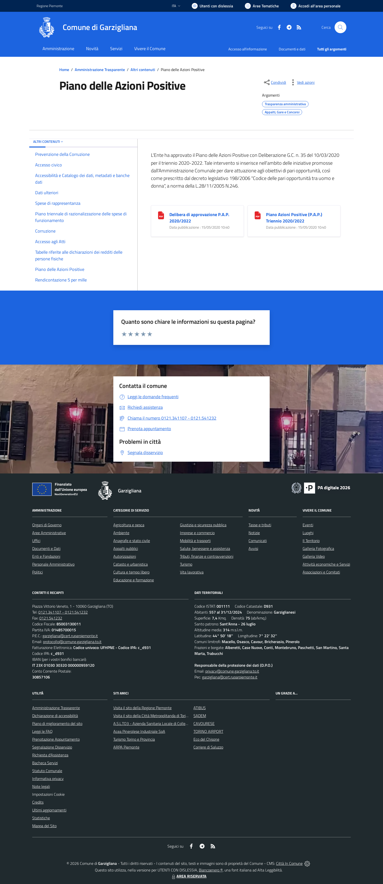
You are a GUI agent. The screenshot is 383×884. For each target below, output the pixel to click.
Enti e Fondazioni (46, 556)
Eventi (308, 525)
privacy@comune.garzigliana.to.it (232, 671)
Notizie (254, 533)
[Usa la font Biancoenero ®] (212, 6)
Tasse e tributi (260, 525)
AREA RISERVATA (188, 876)
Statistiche (41, 818)
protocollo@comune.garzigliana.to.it (72, 642)
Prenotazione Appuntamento (56, 739)
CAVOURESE (204, 723)
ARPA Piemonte (126, 747)
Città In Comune (289, 863)
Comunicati (258, 541)
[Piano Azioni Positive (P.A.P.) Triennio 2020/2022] (258, 214)
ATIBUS (199, 708)
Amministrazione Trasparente (100, 70)
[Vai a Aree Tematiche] (262, 6)
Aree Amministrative (49, 533)
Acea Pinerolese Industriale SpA (139, 731)
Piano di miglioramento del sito (57, 723)
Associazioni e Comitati (321, 572)
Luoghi (308, 533)
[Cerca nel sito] (340, 27)
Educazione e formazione (133, 580)
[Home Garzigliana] (87, 27)
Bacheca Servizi (45, 763)
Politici (37, 572)
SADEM (199, 716)
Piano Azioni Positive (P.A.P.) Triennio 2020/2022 (294, 217)
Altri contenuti (143, 70)
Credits (38, 802)
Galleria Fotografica (318, 548)
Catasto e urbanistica (130, 564)
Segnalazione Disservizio (52, 747)
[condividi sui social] (274, 82)
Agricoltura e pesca (128, 525)
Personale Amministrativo (53, 564)
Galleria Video (314, 556)
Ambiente (121, 533)
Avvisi (253, 548)
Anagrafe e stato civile (131, 541)
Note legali (41, 786)
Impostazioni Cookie (48, 794)
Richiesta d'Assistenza (50, 755)
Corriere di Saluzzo (208, 747)
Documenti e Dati (46, 548)
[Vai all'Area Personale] (315, 6)
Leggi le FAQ (42, 731)
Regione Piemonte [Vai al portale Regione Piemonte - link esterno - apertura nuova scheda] (50, 5)
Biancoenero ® (211, 870)
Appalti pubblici (125, 548)
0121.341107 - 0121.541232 (63, 612)
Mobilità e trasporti (195, 541)
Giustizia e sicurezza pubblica (203, 525)
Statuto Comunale (47, 771)
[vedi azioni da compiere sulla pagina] (302, 82)
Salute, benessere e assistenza (205, 548)
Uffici (36, 541)
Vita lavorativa (192, 572)
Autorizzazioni (124, 556)
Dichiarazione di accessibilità (55, 716)
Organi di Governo (46, 525)
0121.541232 (50, 618)
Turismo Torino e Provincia (134, 739)
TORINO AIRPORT (208, 731)
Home (64, 70)
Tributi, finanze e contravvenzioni (206, 556)
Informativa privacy (48, 778)
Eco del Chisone (206, 739)
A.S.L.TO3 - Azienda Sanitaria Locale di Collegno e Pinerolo (161, 723)
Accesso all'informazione (247, 49)
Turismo (186, 564)
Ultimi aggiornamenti (49, 810)
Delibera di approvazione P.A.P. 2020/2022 (199, 217)
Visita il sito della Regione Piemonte (142, 708)
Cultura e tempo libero (131, 572)
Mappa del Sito (44, 826)
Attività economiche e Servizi (326, 564)
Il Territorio (311, 541)
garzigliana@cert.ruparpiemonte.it (70, 636)
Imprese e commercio (197, 533)
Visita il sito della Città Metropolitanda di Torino (151, 716)
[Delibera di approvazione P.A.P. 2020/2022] (161, 214)
